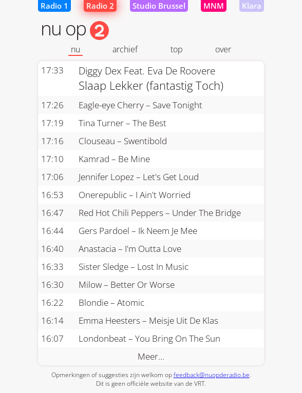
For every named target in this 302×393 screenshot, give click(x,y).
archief (125, 49)
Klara (251, 6)
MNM (213, 6)
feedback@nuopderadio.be (212, 374)
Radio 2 (100, 6)
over (223, 49)
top (177, 49)
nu (75, 49)
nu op (75, 28)
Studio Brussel (159, 6)
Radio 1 (54, 6)
